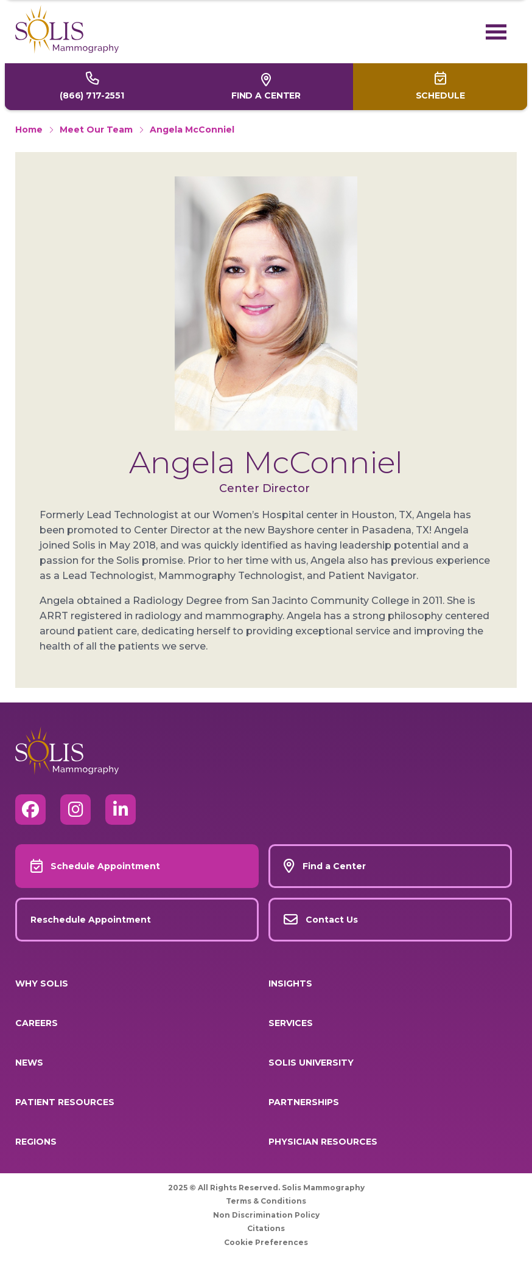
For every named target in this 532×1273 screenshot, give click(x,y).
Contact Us (332, 919)
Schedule (440, 95)
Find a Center (266, 95)
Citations (266, 1228)
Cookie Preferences (266, 1242)
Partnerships (303, 1102)
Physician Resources (322, 1141)
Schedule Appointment (105, 866)
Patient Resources (64, 1102)
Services (290, 1023)
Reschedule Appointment (90, 919)
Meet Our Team (96, 129)
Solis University (311, 1062)
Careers (36, 1023)
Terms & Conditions (266, 1200)
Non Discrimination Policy (266, 1214)
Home (29, 129)
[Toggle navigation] (500, 31)
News (29, 1062)
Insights (290, 983)
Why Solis (41, 983)
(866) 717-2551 (92, 95)
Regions (36, 1141)
